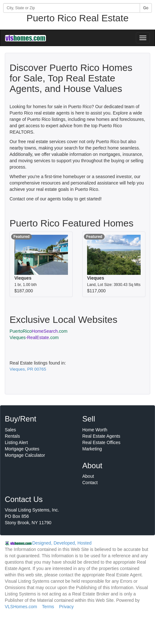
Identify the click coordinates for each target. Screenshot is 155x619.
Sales (10, 429)
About (88, 476)
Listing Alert (16, 442)
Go (145, 8)
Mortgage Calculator (25, 455)
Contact (90, 482)
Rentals (12, 436)
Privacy (66, 606)
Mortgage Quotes (22, 448)
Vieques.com (34, 337)
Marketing (92, 448)
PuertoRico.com (38, 331)
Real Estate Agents (101, 436)
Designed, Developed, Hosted (62, 543)
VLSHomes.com (21, 606)
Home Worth (94, 429)
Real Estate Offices (101, 442)
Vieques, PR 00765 (28, 369)
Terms (48, 606)
